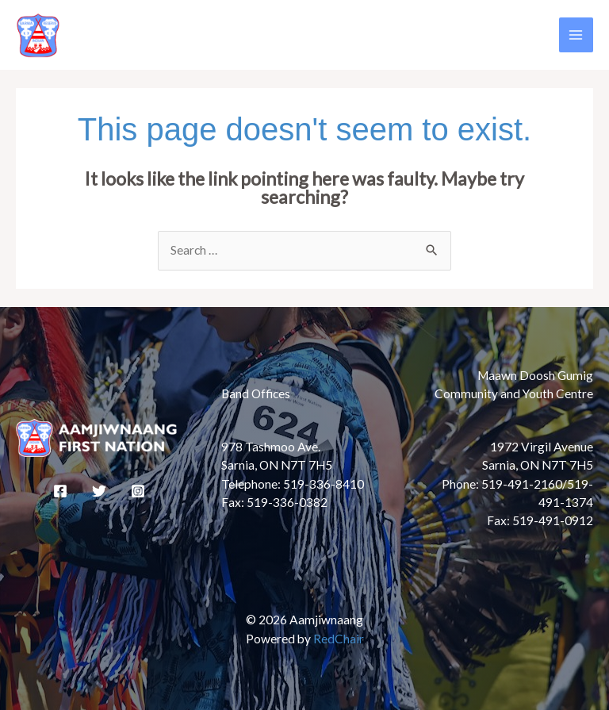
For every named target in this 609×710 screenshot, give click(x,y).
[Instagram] (138, 491)
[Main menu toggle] (576, 34)
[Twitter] (99, 491)
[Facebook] (60, 491)
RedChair (338, 638)
